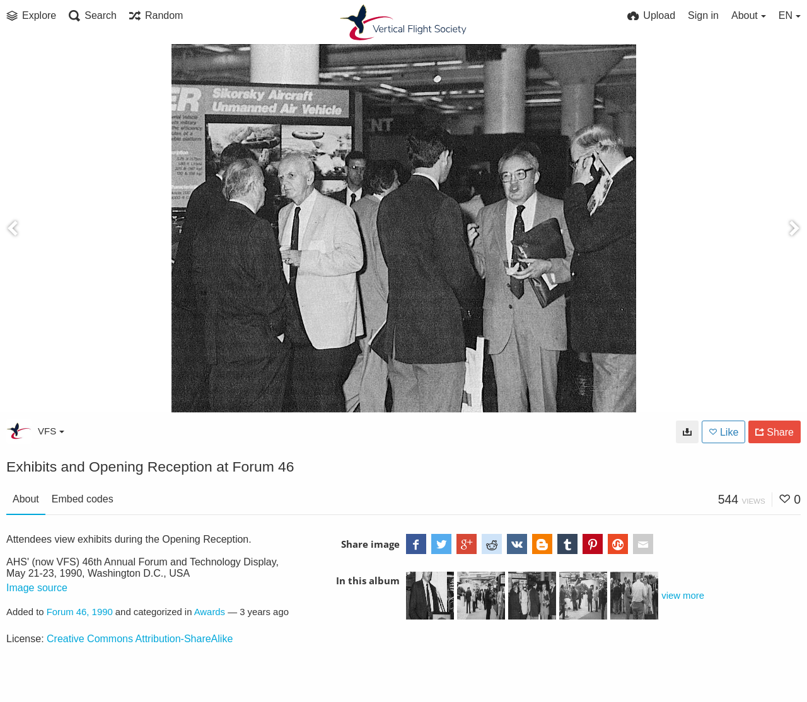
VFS (51, 431)
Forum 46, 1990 (80, 612)
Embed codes (82, 499)
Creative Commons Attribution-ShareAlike (140, 638)
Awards (209, 612)
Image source (36, 587)
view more (682, 596)
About (26, 499)
